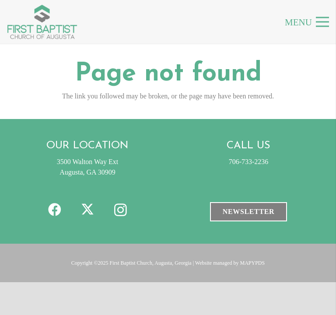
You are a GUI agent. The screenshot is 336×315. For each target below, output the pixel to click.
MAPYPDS (252, 263)
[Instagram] (120, 209)
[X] (87, 209)
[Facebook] (54, 209)
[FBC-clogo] (42, 21)
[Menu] (322, 22)
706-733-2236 (249, 161)
